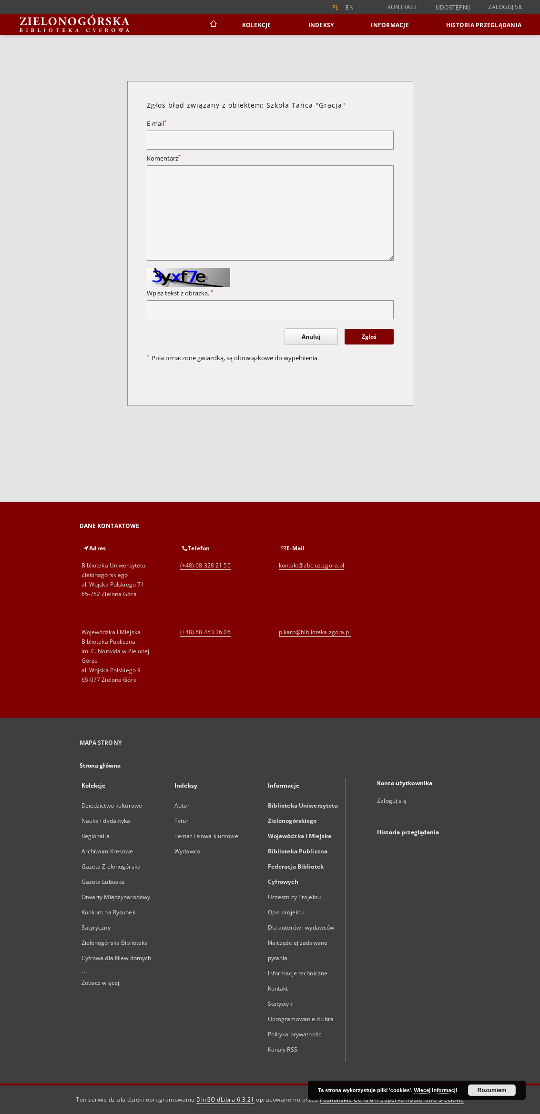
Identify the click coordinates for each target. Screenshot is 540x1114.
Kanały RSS (282, 1049)
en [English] (350, 7)
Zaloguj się (505, 7)
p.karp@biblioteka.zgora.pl (315, 632)
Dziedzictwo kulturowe (112, 805)
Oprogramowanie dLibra (301, 1019)
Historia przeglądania (483, 25)
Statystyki (281, 1004)
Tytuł (181, 821)
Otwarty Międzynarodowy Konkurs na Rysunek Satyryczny (116, 912)
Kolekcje (256, 25)
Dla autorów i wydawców (301, 927)
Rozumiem (492, 1090)
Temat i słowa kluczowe (206, 836)
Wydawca (187, 851)
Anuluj (311, 337)
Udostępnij (453, 7)
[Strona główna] (213, 24)
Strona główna (100, 765)
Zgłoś (369, 337)
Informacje (390, 25)
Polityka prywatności (295, 1034)
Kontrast (402, 7)
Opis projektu (286, 912)
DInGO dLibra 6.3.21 (225, 1099)
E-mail (156, 124)
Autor (182, 805)
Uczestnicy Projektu (294, 897)
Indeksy (321, 25)
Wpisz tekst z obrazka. (180, 293)
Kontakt (278, 988)
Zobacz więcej (101, 983)
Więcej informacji (435, 1090)
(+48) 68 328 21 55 (205, 565)
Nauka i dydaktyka (106, 821)
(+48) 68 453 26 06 (205, 632)
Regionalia (96, 836)
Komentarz (164, 158)
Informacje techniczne (298, 973)
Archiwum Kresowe (107, 851)
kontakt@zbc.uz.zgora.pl (312, 565)
